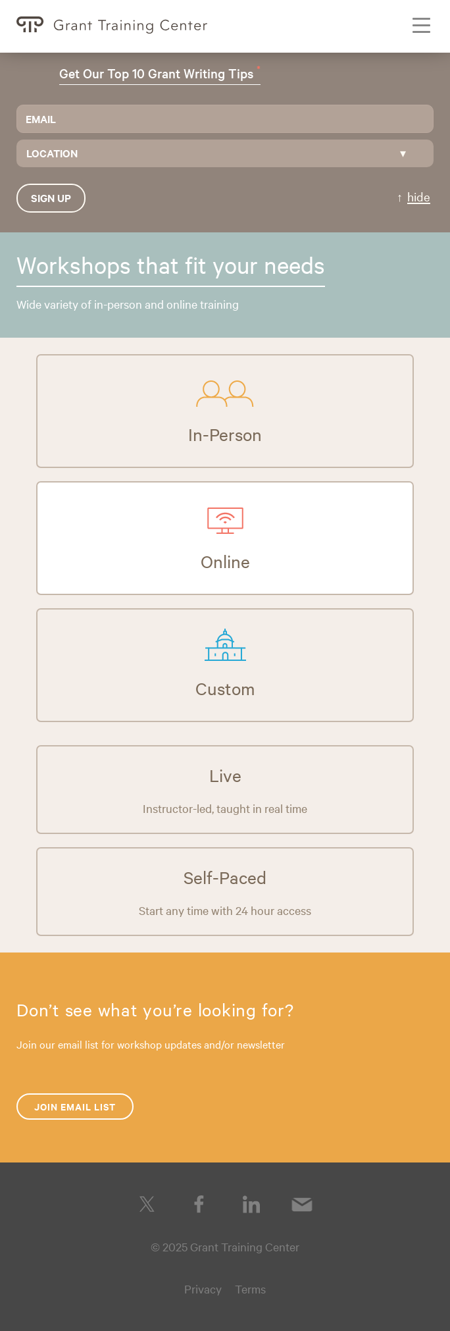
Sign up (51, 197)
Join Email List (75, 1106)
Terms (250, 1288)
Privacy (203, 1288)
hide (418, 196)
